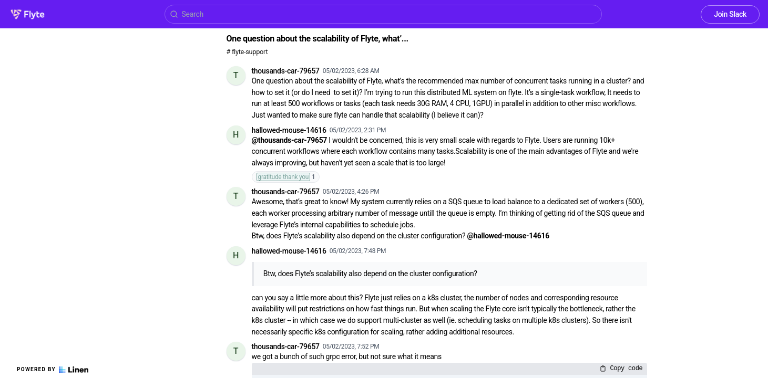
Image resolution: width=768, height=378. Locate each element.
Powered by (52, 369)
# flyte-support (247, 52)
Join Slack (730, 14)
